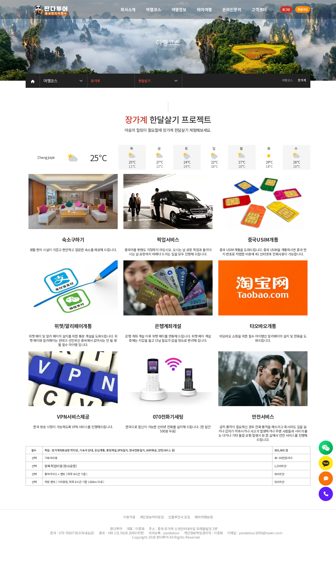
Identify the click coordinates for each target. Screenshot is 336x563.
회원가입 (303, 9)
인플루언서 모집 (179, 517)
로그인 (286, 9)
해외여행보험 (204, 517)
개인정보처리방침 (152, 517)
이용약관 (129, 517)
